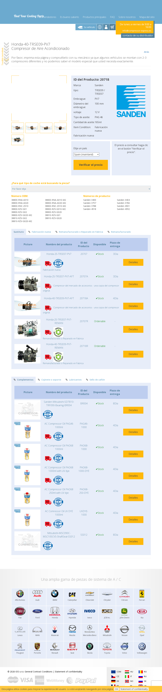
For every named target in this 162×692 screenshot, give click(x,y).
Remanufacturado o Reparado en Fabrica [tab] (79, 231)
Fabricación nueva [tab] (39, 231)
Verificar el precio (91, 165)
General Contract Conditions (38, 671)
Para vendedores (47, 17)
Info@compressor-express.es (136, 30)
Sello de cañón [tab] (95, 379)
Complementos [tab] (23, 379)
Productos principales (94, 17)
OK (116, 689)
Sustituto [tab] (19, 231)
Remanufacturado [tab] (119, 231)
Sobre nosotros (127, 17)
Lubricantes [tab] (74, 379)
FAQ (112, 17)
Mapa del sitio (147, 17)
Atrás (146, 47)
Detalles (133, 262)
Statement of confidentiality (68, 671)
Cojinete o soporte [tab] (49, 379)
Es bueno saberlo (69, 17)
